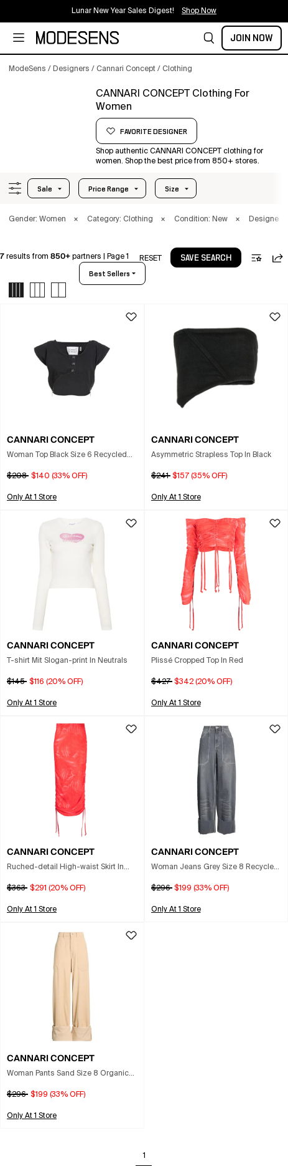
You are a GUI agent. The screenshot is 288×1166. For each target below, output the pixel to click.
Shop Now (199, 11)
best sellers (109, 273)
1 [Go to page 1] (144, 1156)
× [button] (75, 219)
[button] (209, 38)
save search (205, 258)
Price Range (108, 189)
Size (172, 189)
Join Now (251, 38)
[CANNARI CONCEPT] (48, 116)
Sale (44, 189)
